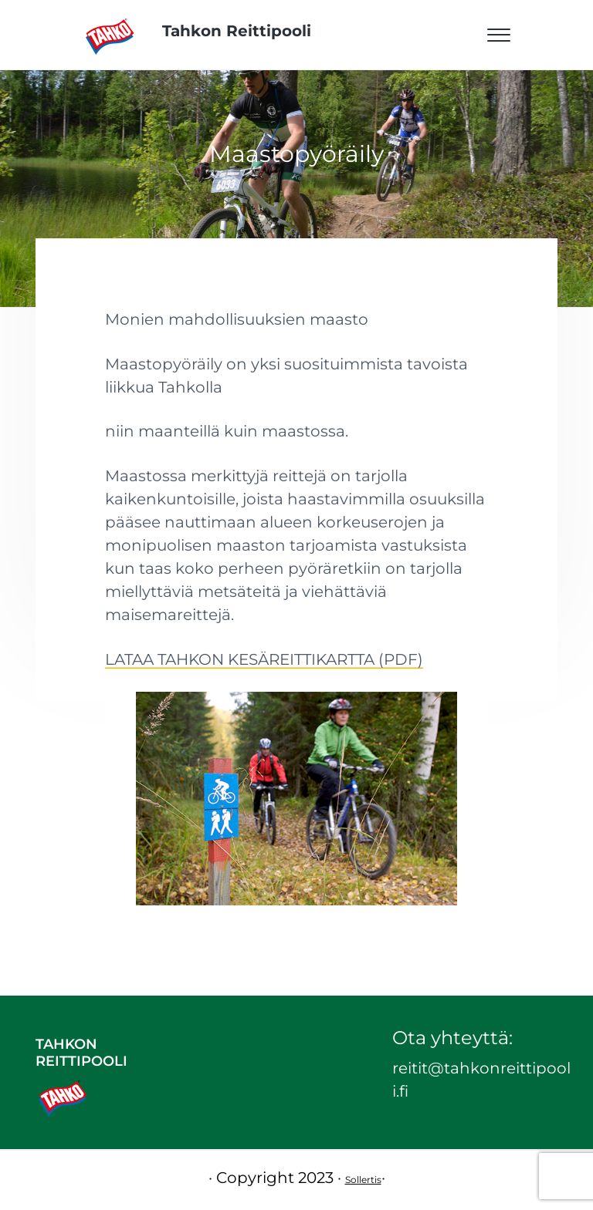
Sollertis (363, 1179)
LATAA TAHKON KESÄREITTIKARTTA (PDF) (264, 659)
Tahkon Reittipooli (236, 31)
